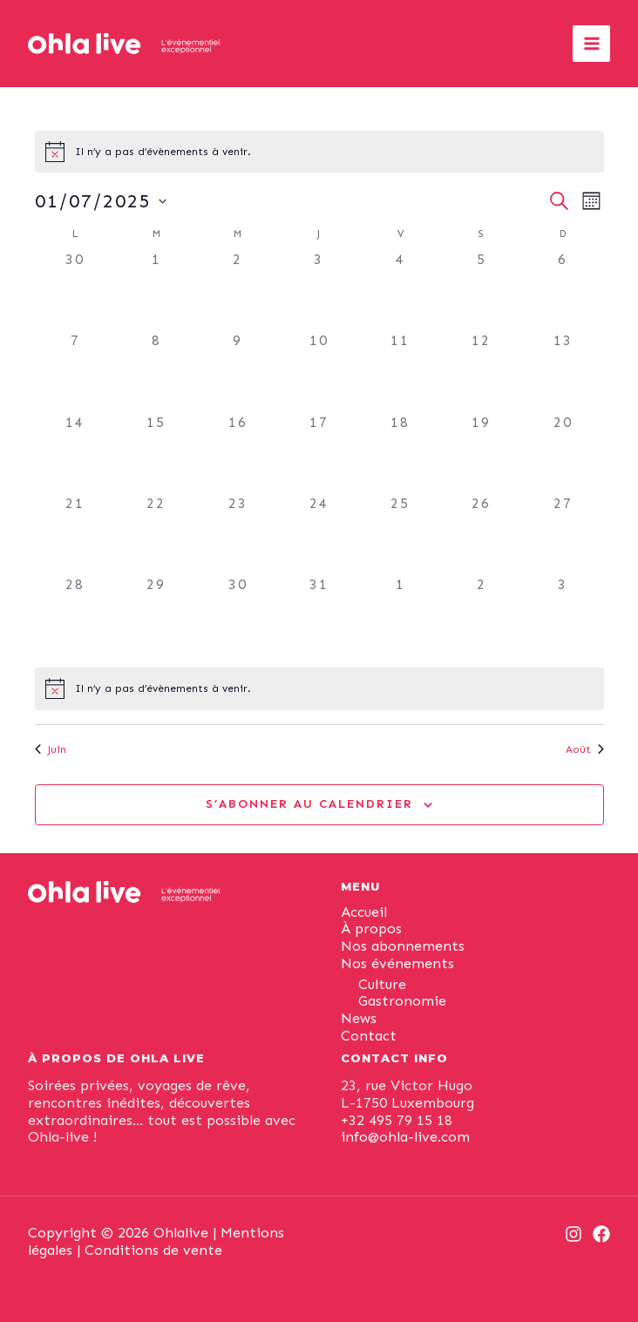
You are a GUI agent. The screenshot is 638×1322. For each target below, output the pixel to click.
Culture (382, 984)
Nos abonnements (403, 946)
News (359, 1018)
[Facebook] (601, 1234)
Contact (369, 1035)
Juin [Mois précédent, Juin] (50, 749)
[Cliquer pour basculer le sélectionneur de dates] (100, 200)
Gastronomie (402, 1001)
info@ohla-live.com (405, 1137)
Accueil (364, 912)
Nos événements (397, 963)
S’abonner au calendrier (309, 804)
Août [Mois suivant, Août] (585, 749)
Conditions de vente (153, 1250)
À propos (371, 928)
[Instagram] (573, 1234)
